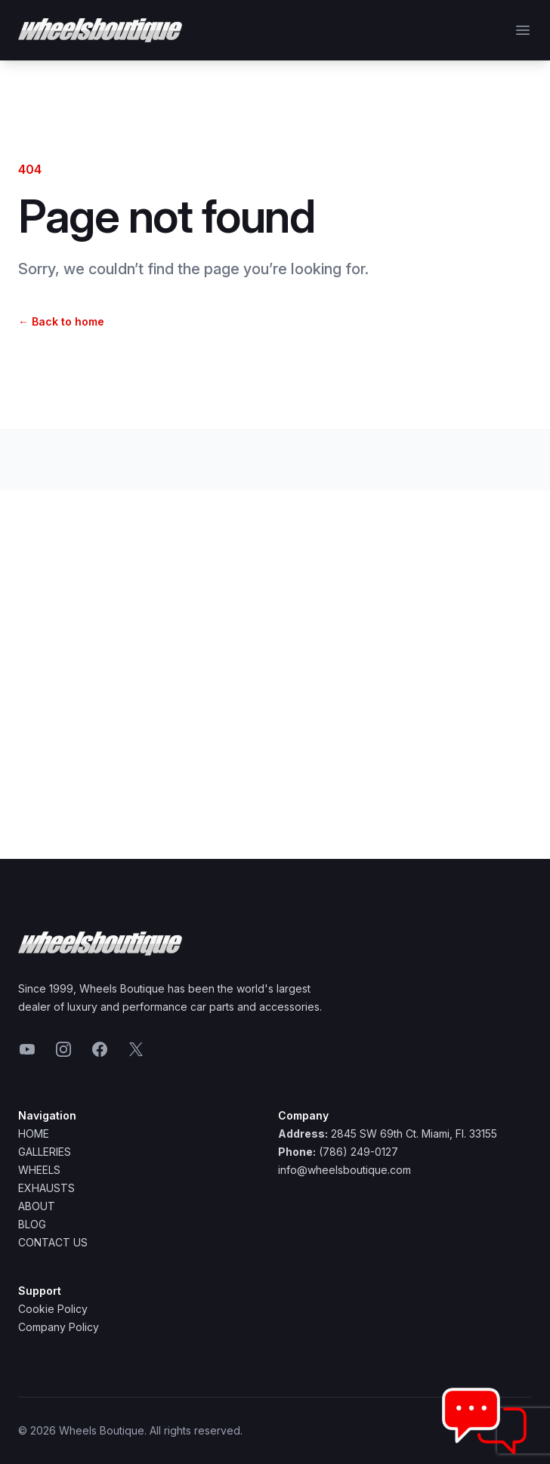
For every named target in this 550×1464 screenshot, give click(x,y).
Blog (32, 1224)
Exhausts (46, 1187)
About (36, 1206)
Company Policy (58, 1326)
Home (33, 1133)
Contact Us (53, 1242)
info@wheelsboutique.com (344, 1169)
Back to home (61, 321)
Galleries (44, 1151)
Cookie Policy (53, 1308)
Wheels (39, 1169)
